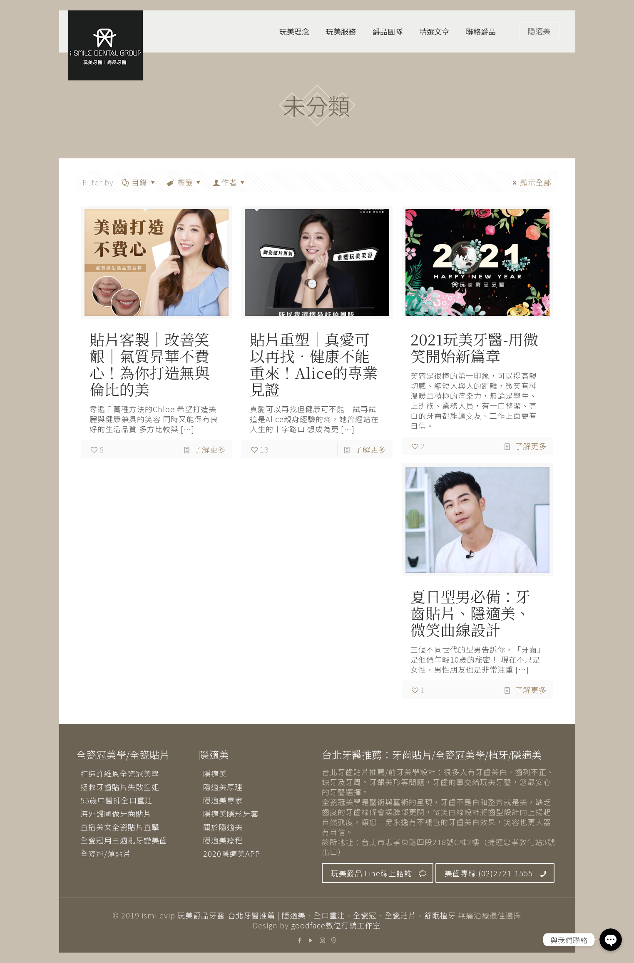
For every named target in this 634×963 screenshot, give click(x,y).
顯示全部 (531, 182)
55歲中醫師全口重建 (116, 800)
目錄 (139, 182)
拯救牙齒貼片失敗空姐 (119, 786)
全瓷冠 (365, 915)
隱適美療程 (223, 840)
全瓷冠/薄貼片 (105, 853)
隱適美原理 (223, 786)
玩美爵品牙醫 (201, 915)
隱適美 (539, 30)
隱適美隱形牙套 (231, 813)
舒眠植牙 (440, 915)
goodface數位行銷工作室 (336, 925)
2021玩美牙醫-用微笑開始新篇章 (474, 347)
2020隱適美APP (231, 853)
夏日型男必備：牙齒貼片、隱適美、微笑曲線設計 (470, 612)
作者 (229, 182)
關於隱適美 (223, 826)
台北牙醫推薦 (251, 915)
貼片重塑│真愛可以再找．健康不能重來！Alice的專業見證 (314, 364)
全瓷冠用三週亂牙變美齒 (123, 840)
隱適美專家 (223, 800)
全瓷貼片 (400, 915)
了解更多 (210, 449)
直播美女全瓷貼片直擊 (119, 826)
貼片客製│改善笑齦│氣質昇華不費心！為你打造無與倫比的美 (149, 364)
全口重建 (329, 915)
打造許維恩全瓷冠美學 (119, 773)
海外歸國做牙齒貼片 (116, 813)
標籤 (185, 182)
